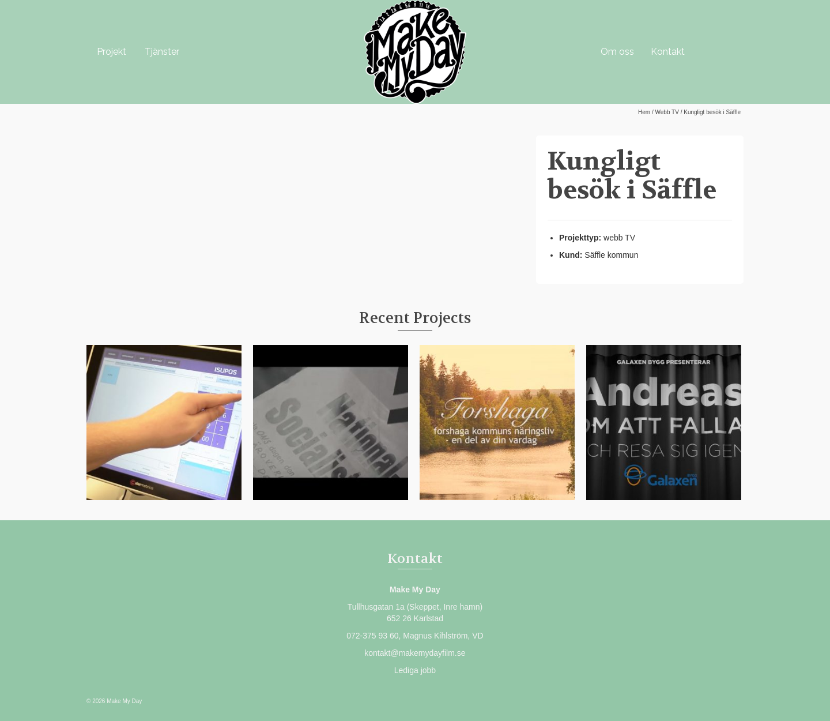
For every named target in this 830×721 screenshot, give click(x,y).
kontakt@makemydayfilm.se (414, 653)
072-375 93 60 (372, 635)
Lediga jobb (415, 670)
